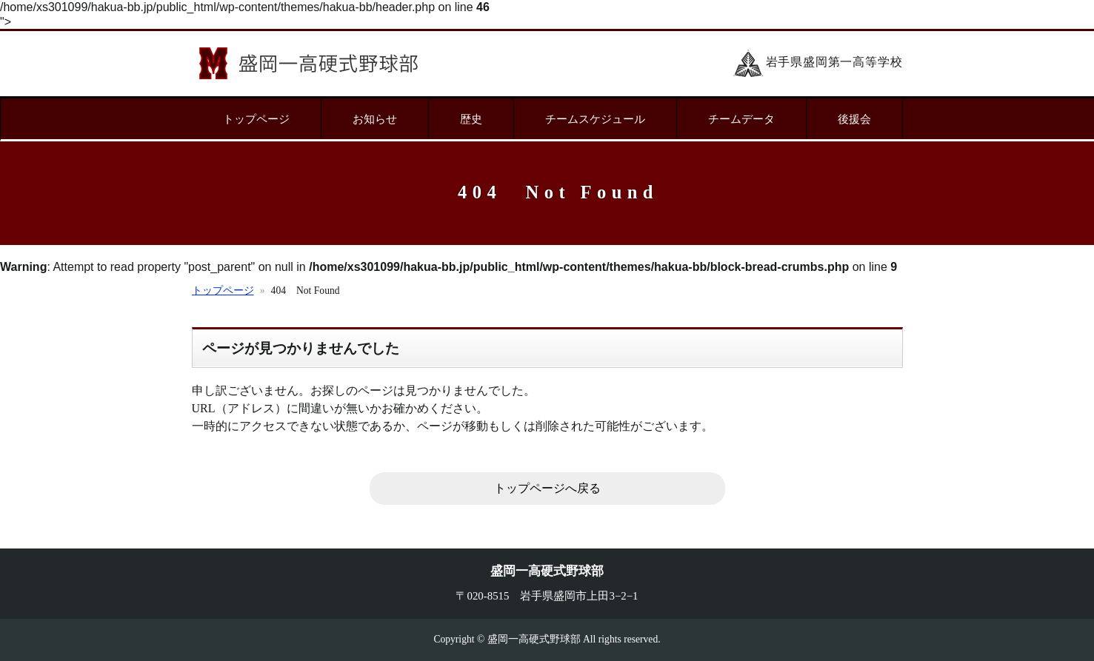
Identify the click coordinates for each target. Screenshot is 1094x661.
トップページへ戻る (547, 488)
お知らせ (375, 119)
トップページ (256, 119)
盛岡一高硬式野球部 (308, 63)
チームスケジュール (595, 119)
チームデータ (741, 119)
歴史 (471, 119)
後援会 (854, 119)
